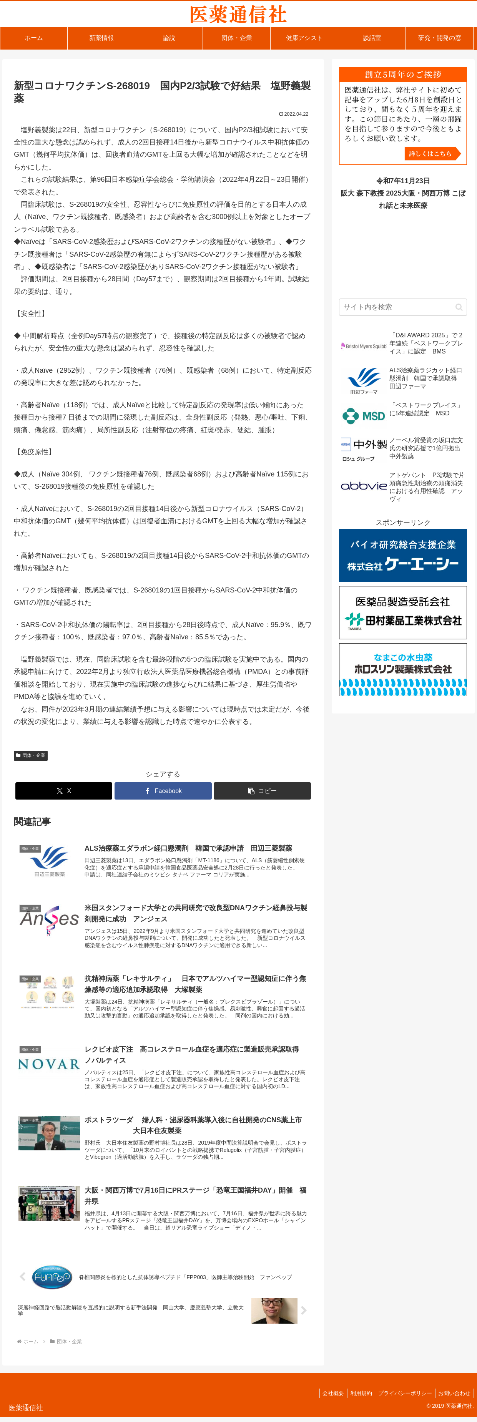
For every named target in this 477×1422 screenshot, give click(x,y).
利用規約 (356, 1398)
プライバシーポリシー (402, 1398)
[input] (403, 307)
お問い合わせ (453, 1398)
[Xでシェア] (63, 791)
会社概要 (327, 1398)
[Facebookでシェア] (163, 791)
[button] (262, 791)
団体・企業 (30, 755)
